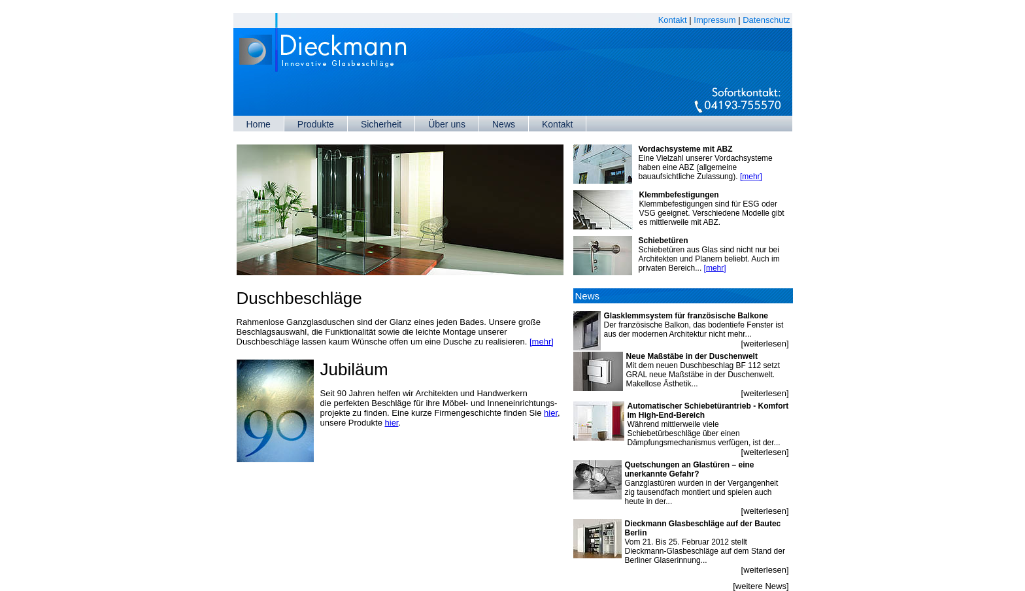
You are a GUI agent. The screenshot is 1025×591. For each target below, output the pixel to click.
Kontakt (672, 20)
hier (551, 413)
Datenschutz (766, 20)
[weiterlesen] (765, 343)
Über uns (446, 124)
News (503, 124)
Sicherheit (381, 124)
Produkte (315, 124)
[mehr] (541, 341)
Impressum (714, 20)
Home (258, 124)
